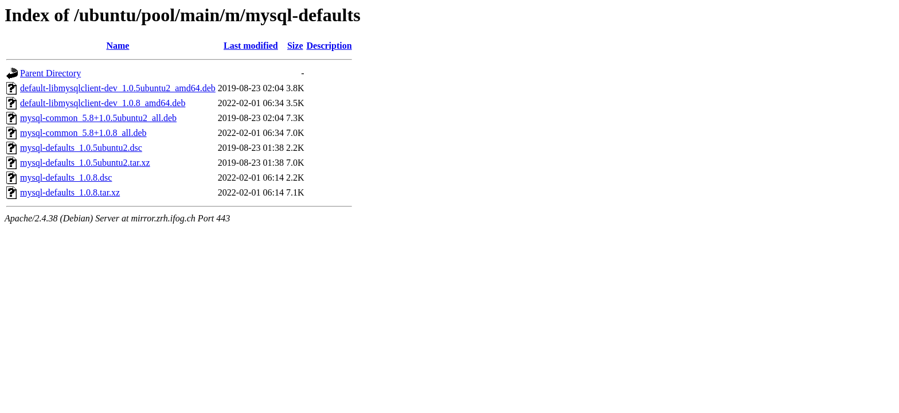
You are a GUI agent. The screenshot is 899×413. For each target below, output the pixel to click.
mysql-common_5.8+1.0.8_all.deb (83, 133)
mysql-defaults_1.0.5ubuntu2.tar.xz (85, 162)
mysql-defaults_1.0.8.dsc (66, 177)
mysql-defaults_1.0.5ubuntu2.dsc (81, 148)
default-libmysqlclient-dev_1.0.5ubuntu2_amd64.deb (118, 88)
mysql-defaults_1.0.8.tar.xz (70, 192)
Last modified (251, 45)
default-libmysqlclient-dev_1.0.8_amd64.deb (102, 103)
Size (295, 45)
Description (329, 45)
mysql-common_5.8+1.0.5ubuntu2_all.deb (98, 118)
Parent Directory (50, 73)
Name (117, 45)
